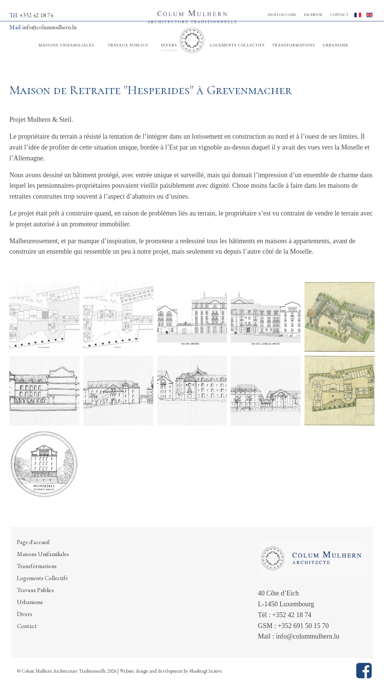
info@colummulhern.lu (307, 636)
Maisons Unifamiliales (43, 554)
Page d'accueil (282, 14)
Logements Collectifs (42, 578)
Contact (339, 14)
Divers (24, 614)
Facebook (313, 14)
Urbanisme (30, 602)
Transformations (37, 566)
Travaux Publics (35, 590)
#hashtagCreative (205, 671)
